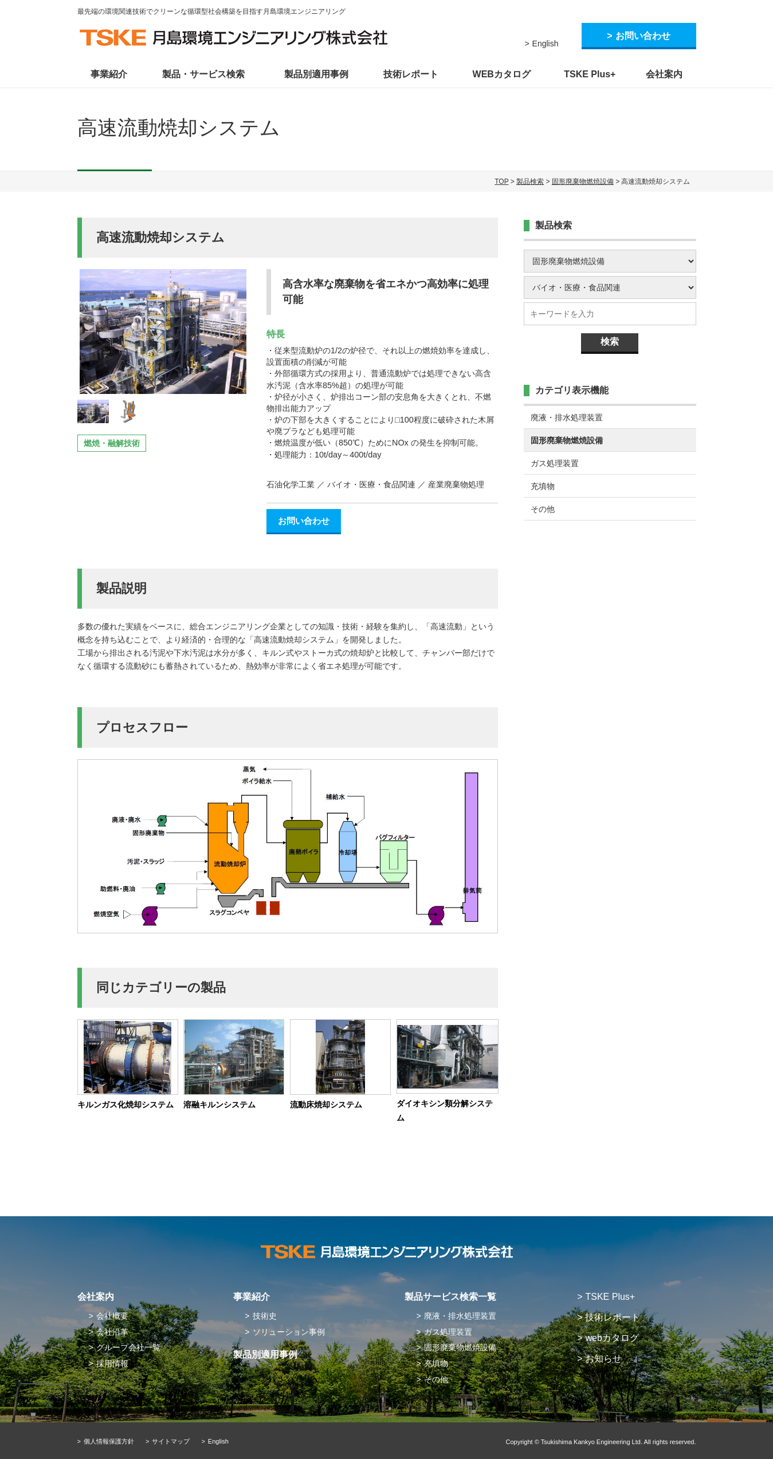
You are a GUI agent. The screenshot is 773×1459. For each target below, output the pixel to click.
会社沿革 (112, 1331)
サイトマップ (171, 1441)
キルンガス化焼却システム (125, 1104)
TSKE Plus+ (589, 74)
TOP (501, 182)
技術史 (265, 1315)
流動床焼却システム (326, 1104)
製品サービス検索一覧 (450, 1297)
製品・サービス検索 (203, 74)
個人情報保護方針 (109, 1441)
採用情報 (112, 1363)
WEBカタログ (502, 74)
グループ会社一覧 (128, 1347)
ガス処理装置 (555, 463)
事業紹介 (109, 74)
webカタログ (611, 1338)
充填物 (543, 486)
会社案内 (664, 74)
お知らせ (603, 1358)
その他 (543, 509)
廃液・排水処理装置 (567, 417)
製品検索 (530, 182)
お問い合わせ (642, 36)
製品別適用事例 (316, 74)
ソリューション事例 (289, 1331)
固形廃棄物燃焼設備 (583, 182)
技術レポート (410, 74)
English (545, 43)
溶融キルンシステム (219, 1104)
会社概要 (112, 1315)
